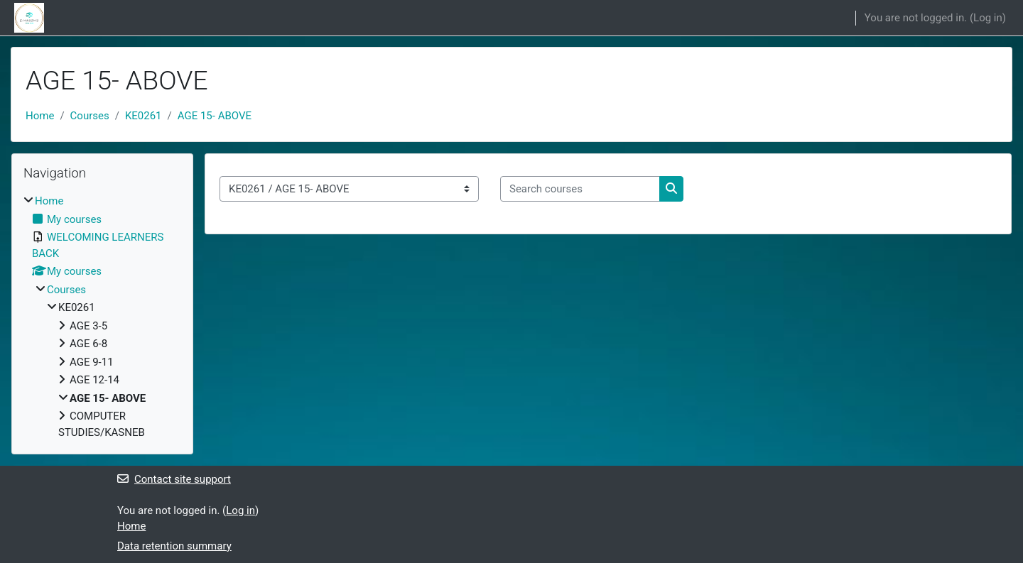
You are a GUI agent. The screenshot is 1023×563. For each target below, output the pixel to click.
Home (40, 115)
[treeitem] (102, 316)
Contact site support (174, 479)
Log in (987, 17)
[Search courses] (580, 189)
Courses (89, 115)
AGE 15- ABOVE (214, 115)
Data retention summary (174, 546)
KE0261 (143, 115)
